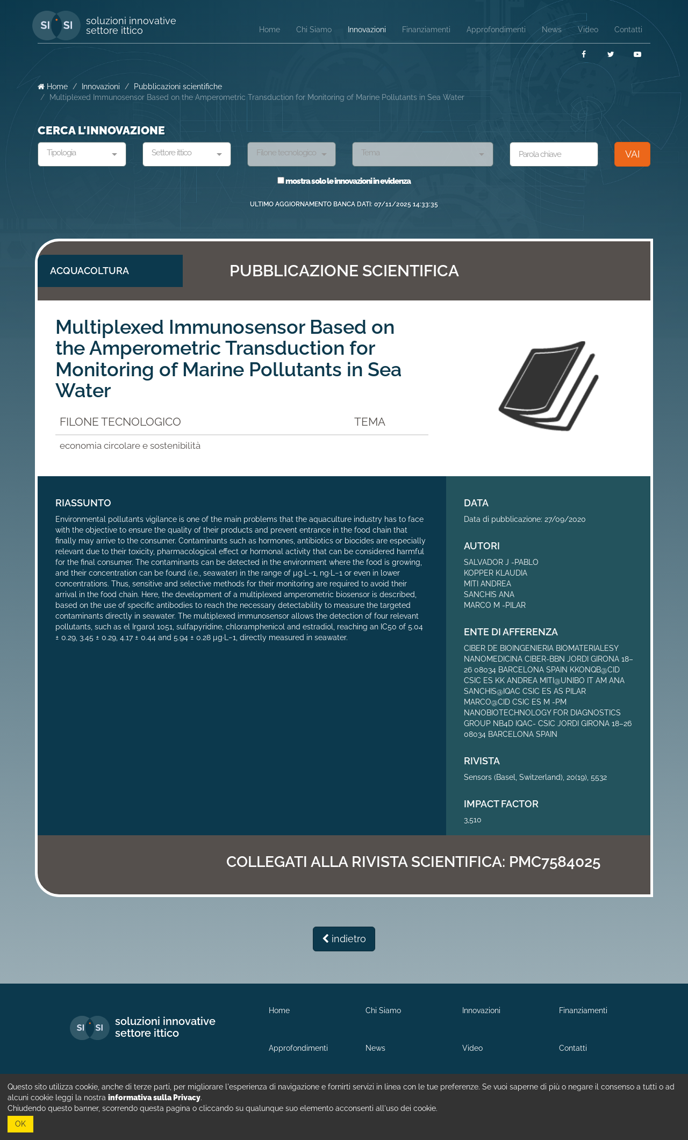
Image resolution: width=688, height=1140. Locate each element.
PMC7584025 (554, 862)
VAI (632, 154)
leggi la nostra (127, 1097)
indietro (344, 938)
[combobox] (82, 154)
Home (53, 86)
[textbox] (78, 153)
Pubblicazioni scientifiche (178, 86)
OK (20, 1124)
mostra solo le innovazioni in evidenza (344, 181)
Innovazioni (101, 86)
